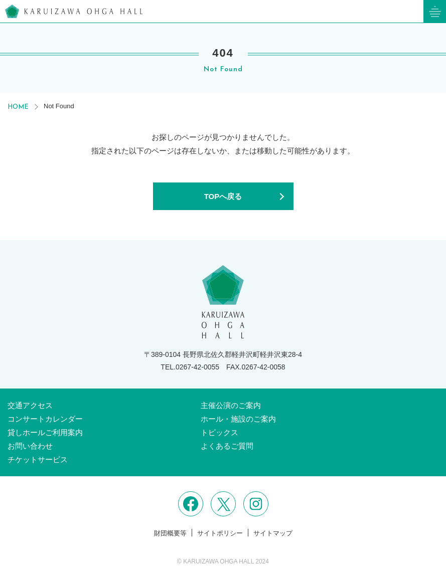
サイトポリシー (220, 533)
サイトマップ (272, 533)
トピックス (219, 432)
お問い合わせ (30, 446)
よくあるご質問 (227, 446)
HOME (18, 107)
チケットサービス (38, 459)
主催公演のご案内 (231, 405)
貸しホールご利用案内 (45, 432)
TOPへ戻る (223, 196)
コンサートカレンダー (45, 419)
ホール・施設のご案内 (238, 419)
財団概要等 (170, 533)
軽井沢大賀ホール (73, 11)
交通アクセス (30, 405)
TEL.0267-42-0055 (190, 367)
